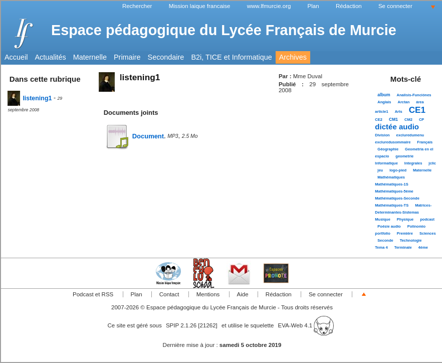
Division (382, 135)
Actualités (50, 57)
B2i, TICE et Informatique (231, 57)
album (383, 94)
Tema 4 (381, 247)
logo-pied (397, 170)
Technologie (411, 240)
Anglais (384, 102)
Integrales (413, 163)
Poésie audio (388, 226)
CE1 (417, 110)
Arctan (403, 102)
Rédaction (349, 6)
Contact (169, 294)
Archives (293, 57)
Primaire (127, 57)
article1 (381, 111)
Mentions (208, 294)
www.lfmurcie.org (269, 6)
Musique (382, 219)
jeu (380, 170)
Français (424, 142)
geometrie (404, 156)
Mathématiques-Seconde (397, 198)
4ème (423, 247)
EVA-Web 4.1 (306, 325)
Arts (398, 111)
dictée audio (397, 126)
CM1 (393, 119)
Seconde (385, 240)
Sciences (427, 233)
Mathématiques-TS (391, 205)
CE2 (378, 119)
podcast (427, 219)
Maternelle (90, 57)
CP (421, 119)
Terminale (403, 247)
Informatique (386, 163)
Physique (405, 219)
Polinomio (416, 226)
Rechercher (137, 6)
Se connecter (395, 6)
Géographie (387, 149)
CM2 (408, 119)
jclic (432, 163)
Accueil (16, 57)
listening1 (30, 98)
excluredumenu (410, 135)
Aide (243, 294)
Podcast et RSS (93, 294)
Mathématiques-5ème (394, 191)
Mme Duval (307, 76)
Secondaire (166, 57)
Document (134, 136)
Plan (313, 6)
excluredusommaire (392, 142)
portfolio (382, 233)
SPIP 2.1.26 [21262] (191, 325)
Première (405, 233)
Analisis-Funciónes (414, 95)
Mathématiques (391, 177)
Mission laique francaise (200, 6)
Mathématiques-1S (391, 184)
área (419, 102)
